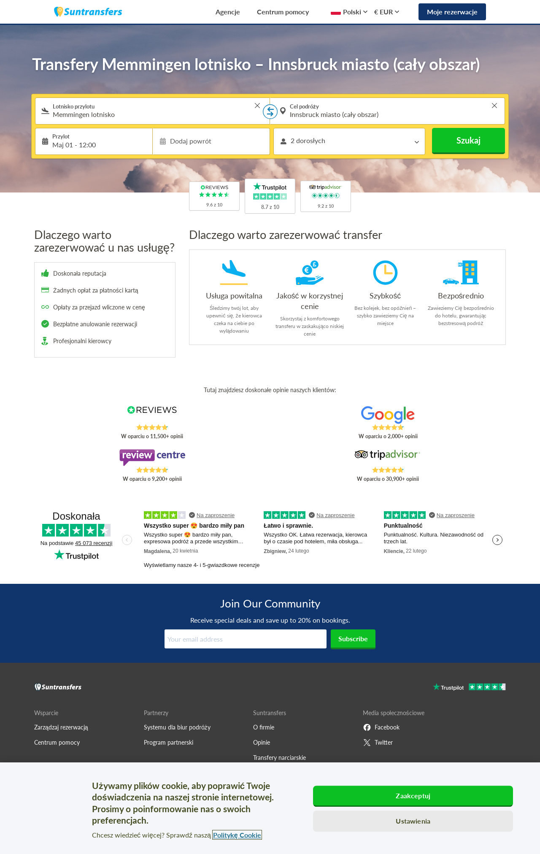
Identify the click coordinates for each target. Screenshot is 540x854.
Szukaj (468, 140)
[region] (270, 808)
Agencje (228, 12)
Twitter (378, 742)
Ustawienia (413, 821)
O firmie (263, 727)
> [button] (257, 105)
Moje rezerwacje (452, 12)
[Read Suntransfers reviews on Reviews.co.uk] (152, 415)
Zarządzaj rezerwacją (61, 727)
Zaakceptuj (413, 796)
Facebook (381, 727)
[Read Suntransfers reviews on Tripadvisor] (388, 457)
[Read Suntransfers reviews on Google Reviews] (388, 415)
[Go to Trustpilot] (469, 688)
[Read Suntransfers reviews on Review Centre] (152, 457)
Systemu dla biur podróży (177, 727)
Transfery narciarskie (279, 757)
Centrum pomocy (283, 12)
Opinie (261, 742)
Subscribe (353, 638)
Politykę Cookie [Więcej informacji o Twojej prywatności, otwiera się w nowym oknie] (237, 835)
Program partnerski (168, 742)
